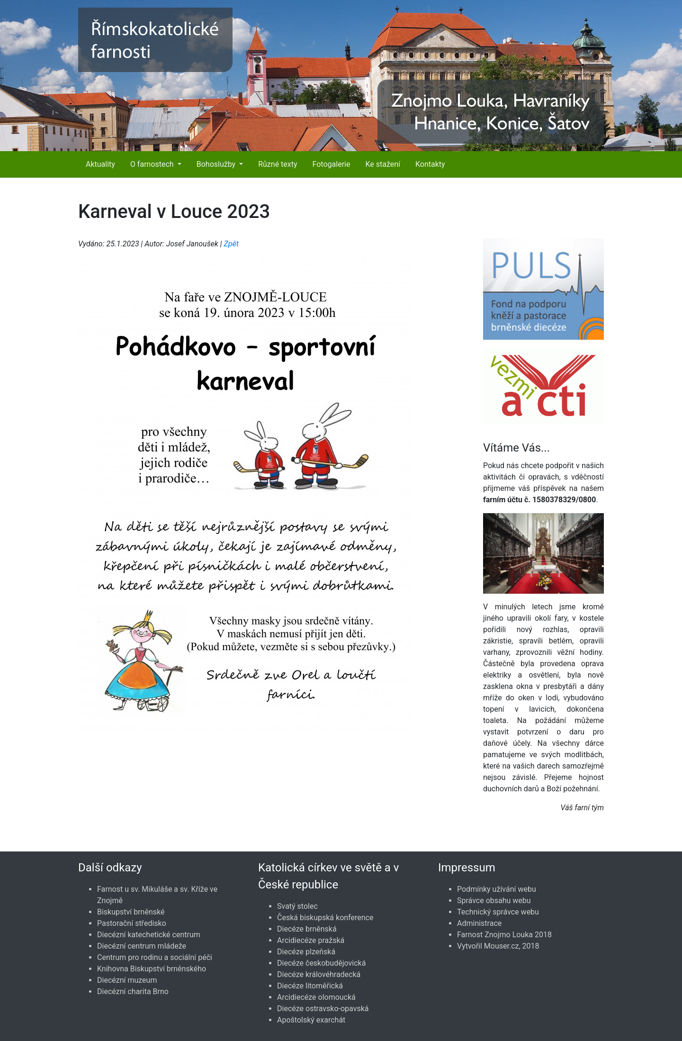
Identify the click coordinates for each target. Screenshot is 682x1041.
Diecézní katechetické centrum (148, 934)
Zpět (231, 243)
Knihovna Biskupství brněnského (151, 968)
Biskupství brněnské (130, 911)
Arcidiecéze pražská (310, 940)
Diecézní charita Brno (133, 991)
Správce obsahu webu (494, 900)
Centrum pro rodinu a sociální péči (154, 957)
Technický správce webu (498, 911)
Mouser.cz (501, 945)
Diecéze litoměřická (310, 985)
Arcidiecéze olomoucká (316, 997)
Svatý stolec (297, 906)
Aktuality (100, 164)
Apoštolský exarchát (311, 1019)
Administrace (479, 923)
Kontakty (430, 164)
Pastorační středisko (131, 923)
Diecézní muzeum (127, 980)
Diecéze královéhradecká (318, 974)
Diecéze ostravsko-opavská (323, 1008)
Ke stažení (382, 164)
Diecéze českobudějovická (321, 963)
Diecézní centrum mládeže (141, 945)
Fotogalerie (331, 164)
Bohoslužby (217, 164)
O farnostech (153, 164)
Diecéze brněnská (307, 928)
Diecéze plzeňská (306, 951)
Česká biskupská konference (325, 917)
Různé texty (277, 164)
